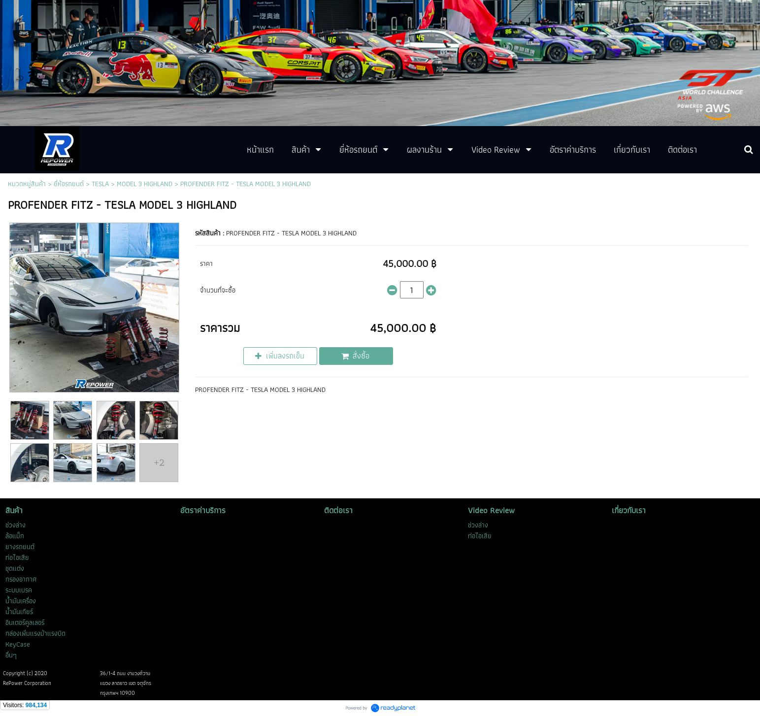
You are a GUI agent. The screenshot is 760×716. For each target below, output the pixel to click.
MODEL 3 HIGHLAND (144, 183)
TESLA (100, 183)
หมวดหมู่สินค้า (27, 183)
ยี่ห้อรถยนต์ (69, 183)
